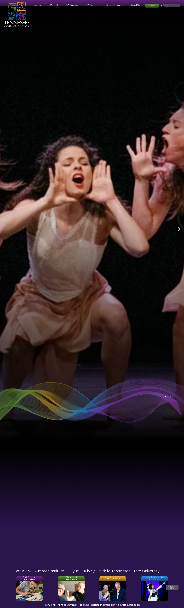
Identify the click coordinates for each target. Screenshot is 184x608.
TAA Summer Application (29, 578)
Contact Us (135, 5)
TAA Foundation (112, 578)
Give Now (152, 6)
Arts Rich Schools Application (154, 578)
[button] (38, 5)
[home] (17, 13)
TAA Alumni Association (71, 578)
